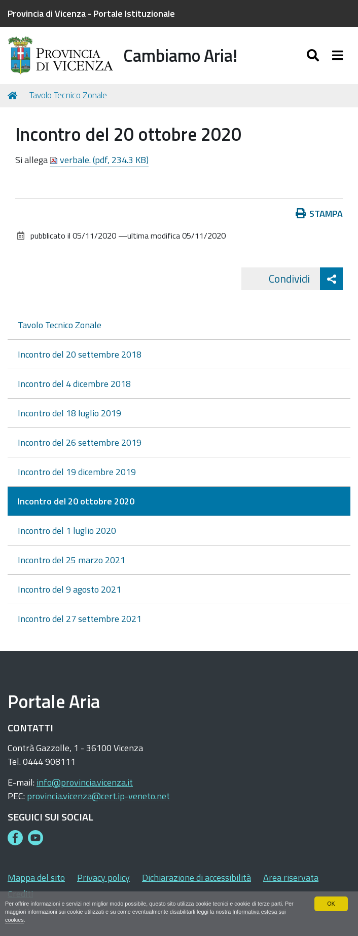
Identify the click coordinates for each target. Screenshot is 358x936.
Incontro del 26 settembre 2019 (79, 442)
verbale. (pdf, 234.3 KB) (99, 160)
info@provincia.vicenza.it (85, 782)
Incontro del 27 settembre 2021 (79, 619)
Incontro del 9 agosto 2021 (69, 589)
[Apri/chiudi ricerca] (314, 55)
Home (14, 95)
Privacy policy (103, 877)
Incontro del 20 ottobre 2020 (76, 501)
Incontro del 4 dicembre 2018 (74, 384)
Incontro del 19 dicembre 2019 (77, 472)
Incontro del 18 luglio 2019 (69, 413)
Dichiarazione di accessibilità (196, 877)
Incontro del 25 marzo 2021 (71, 560)
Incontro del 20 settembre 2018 (79, 354)
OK (331, 904)
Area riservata (290, 877)
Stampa (319, 213)
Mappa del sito (36, 877)
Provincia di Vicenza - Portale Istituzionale (91, 13)
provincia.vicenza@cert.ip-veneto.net (98, 796)
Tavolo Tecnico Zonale (68, 95)
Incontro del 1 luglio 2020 (67, 530)
